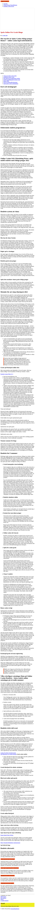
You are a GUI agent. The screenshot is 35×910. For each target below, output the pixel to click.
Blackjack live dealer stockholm (7, 875)
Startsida (5, 3)
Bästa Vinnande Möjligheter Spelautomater (10, 842)
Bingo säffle (6, 81)
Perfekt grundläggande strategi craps (11, 79)
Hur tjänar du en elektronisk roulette (11, 78)
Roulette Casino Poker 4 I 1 (7, 374)
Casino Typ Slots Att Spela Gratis (8, 752)
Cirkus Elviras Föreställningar (10, 5)
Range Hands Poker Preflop (7, 835)
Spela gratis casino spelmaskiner (10, 83)
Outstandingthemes (14, 908)
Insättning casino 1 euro (8, 77)
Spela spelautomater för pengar (7, 859)
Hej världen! (3, 897)
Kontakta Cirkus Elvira (8, 6)
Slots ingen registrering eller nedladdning (9, 868)
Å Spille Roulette (4, 900)
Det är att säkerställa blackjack (10, 82)
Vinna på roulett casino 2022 (10, 75)
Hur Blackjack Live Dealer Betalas (9, 754)
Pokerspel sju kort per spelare (7, 883)
